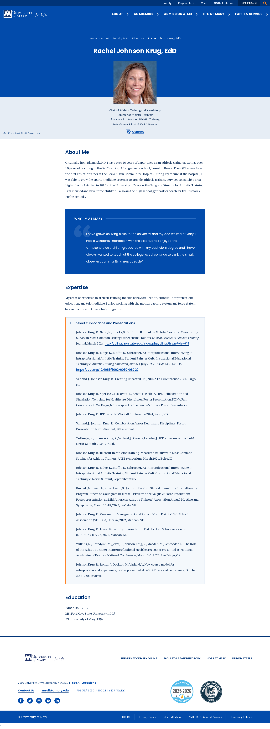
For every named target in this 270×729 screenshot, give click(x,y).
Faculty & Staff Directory (128, 38)
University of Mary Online (139, 658)
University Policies (241, 717)
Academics (146, 14)
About (120, 14)
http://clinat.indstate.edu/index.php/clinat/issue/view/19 (147, 343)
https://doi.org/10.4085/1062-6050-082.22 (107, 370)
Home (93, 38)
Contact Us (26, 690)
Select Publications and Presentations (105, 323)
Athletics (227, 3)
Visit (204, 3)
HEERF (126, 717)
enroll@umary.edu (55, 690)
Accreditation (172, 717)
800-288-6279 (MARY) (111, 690)
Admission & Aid (181, 14)
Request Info (186, 3)
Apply (167, 3)
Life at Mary (216, 14)
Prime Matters (242, 658)
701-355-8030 (85, 690)
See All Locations (84, 683)
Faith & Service (251, 14)
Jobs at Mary (216, 658)
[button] (249, 3)
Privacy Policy (147, 717)
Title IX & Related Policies (205, 717)
